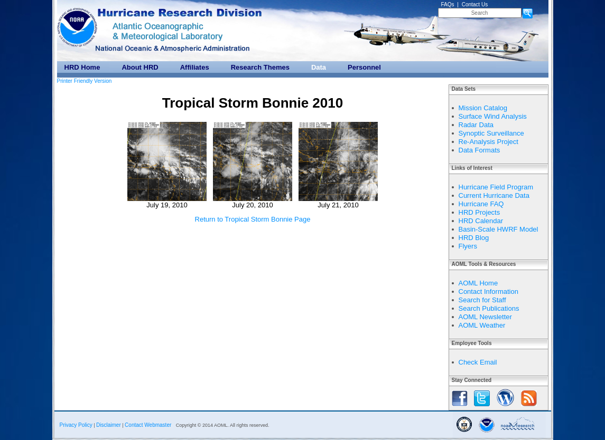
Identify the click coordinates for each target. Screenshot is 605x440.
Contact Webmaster (148, 425)
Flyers (468, 246)
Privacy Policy (76, 425)
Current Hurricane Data (494, 195)
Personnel (364, 67)
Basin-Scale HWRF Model (498, 229)
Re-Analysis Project (488, 142)
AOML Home (478, 283)
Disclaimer (108, 425)
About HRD (140, 67)
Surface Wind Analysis (493, 116)
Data (318, 67)
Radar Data (476, 125)
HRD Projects (479, 212)
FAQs (447, 4)
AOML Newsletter (485, 317)
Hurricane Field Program (496, 187)
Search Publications (489, 308)
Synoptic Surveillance (491, 133)
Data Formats (479, 150)
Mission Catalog (483, 108)
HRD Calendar (481, 221)
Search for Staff (482, 300)
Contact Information (488, 291)
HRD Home (82, 67)
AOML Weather (482, 325)
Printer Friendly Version (84, 81)
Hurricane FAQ (481, 204)
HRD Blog (474, 238)
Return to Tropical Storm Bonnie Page (253, 219)
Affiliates (194, 67)
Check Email (478, 362)
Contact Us (475, 4)
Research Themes (260, 67)
